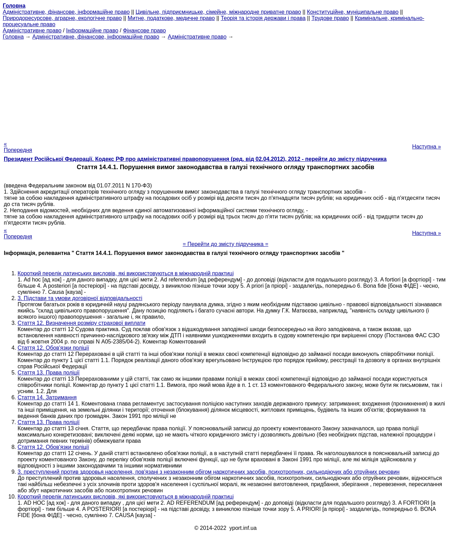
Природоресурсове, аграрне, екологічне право (62, 18)
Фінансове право (144, 30)
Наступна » (426, 147)
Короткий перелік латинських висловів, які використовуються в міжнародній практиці (126, 273)
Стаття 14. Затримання (47, 397)
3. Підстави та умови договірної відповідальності (80, 298)
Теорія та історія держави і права (263, 18)
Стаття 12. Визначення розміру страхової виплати (81, 323)
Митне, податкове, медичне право (171, 18)
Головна (13, 37)
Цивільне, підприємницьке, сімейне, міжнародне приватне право (218, 12)
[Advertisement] (225, 88)
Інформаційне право (92, 30)
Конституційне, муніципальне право (353, 12)
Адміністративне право (32, 30)
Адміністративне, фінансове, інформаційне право (66, 12)
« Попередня (18, 147)
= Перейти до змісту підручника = (225, 244)
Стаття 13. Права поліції (49, 373)
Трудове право (330, 18)
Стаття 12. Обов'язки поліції (53, 348)
